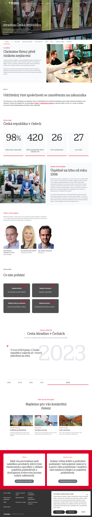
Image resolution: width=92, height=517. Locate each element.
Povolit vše (59, 512)
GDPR (4, 502)
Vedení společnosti (38, 41)
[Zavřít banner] (87, 494)
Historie (51, 41)
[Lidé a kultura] (70, 429)
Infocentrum (40, 3)
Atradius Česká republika (27, 41)
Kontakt (66, 3)
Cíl (11, 41)
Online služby (33, 3)
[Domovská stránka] (13, 3)
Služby (37, 103)
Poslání (46, 41)
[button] (5, 3)
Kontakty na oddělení (60, 41)
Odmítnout (71, 512)
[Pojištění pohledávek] (21, 429)
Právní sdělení (7, 493)
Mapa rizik (48, 3)
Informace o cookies (21, 502)
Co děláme (7, 41)
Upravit (83, 512)
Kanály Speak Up (20, 497)
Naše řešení (25, 3)
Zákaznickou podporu (46, 103)
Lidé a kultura (55, 3)
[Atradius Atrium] (46, 429)
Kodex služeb (6, 507)
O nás (61, 3)
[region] (46, 144)
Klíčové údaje (17, 41)
